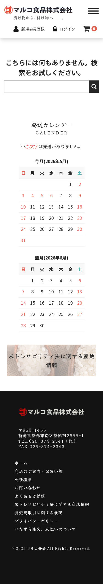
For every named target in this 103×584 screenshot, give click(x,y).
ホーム (20, 462)
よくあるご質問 (29, 496)
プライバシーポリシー (36, 520)
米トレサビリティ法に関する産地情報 (51, 504)
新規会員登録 (28, 29)
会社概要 (23, 479)
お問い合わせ (27, 487)
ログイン (67, 29)
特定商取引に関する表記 (38, 512)
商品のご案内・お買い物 (38, 471)
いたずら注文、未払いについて (45, 529)
